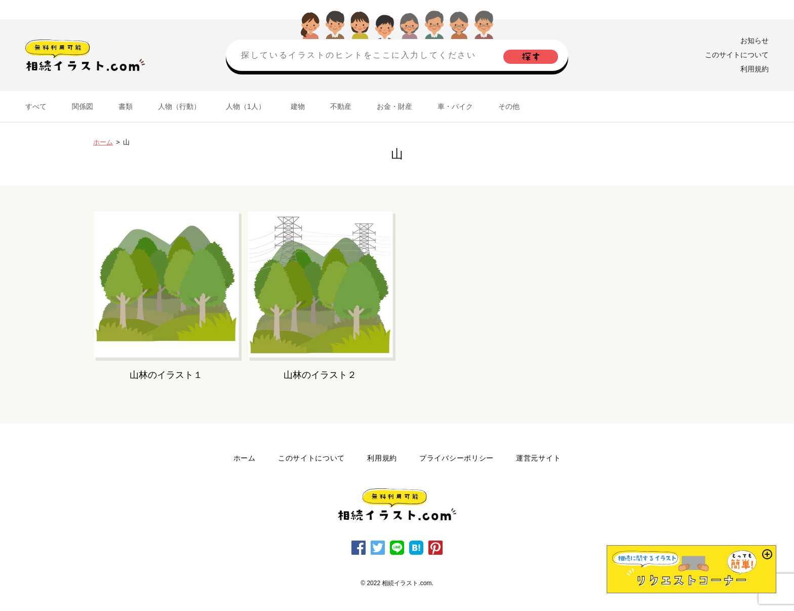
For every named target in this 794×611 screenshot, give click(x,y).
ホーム (103, 142)
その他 (509, 106)
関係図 (82, 106)
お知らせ (754, 40)
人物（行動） (179, 106)
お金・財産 (394, 106)
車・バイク (455, 106)
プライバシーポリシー (456, 458)
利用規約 (754, 69)
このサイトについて (737, 55)
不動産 (340, 106)
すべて (36, 106)
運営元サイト (538, 458)
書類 (125, 106)
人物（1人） (245, 106)
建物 (298, 106)
